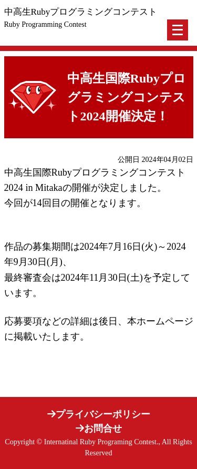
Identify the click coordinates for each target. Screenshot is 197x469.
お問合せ (99, 428)
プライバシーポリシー (98, 414)
